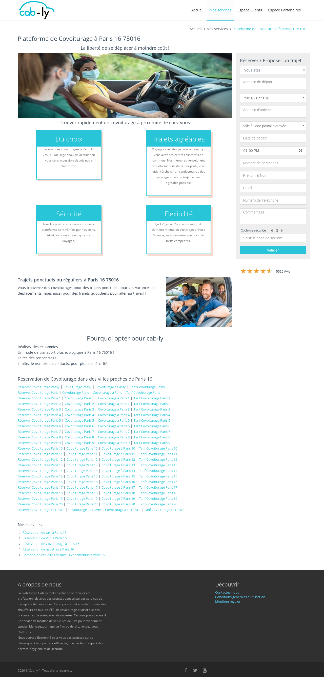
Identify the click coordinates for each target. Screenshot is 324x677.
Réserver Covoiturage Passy (38, 387)
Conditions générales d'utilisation (240, 597)
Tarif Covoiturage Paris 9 (152, 442)
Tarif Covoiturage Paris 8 (152, 437)
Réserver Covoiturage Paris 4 (39, 415)
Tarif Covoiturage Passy (147, 387)
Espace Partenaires (284, 9)
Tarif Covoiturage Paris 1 (152, 398)
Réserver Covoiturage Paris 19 (40, 498)
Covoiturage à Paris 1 (114, 398)
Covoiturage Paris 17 (82, 487)
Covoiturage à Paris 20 (118, 504)
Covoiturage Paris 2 (79, 403)
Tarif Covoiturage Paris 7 (152, 431)
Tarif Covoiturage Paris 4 (152, 415)
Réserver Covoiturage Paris (38, 392)
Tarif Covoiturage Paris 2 (152, 403)
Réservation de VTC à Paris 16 (45, 538)
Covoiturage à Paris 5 (114, 420)
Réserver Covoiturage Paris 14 (40, 470)
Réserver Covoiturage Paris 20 (40, 504)
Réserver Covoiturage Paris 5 (39, 420)
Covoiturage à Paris (107, 392)
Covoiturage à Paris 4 (114, 415)
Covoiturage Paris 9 (79, 442)
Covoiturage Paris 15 (82, 476)
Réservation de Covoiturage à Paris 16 (51, 543)
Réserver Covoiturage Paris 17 (40, 487)
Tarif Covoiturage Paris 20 (158, 504)
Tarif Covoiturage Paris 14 (158, 470)
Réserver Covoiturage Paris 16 (40, 481)
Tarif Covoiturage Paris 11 (158, 454)
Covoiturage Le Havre (84, 509)
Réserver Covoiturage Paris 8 (39, 437)
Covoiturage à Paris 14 (118, 470)
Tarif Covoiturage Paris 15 (158, 476)
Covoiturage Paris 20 (82, 504)
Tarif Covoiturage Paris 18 (158, 493)
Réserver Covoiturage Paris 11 (40, 454)
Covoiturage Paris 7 (79, 431)
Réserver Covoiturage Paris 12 (40, 459)
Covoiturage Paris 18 (82, 493)
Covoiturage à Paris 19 (118, 498)
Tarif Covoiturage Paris (143, 392)
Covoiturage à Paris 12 (118, 459)
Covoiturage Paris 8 (79, 437)
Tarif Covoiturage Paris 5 (152, 420)
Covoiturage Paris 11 (82, 454)
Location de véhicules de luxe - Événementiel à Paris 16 (64, 555)
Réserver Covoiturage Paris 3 (39, 409)
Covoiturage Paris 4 (79, 415)
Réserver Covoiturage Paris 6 (39, 426)
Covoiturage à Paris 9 (114, 442)
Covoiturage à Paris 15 (118, 476)
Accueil (197, 9)
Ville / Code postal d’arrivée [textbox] (264, 126)
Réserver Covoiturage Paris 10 (40, 448)
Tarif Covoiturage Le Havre (164, 509)
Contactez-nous (227, 592)
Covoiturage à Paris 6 (114, 426)
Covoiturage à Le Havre (122, 509)
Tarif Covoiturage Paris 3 (152, 409)
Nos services (220, 9)
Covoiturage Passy (77, 387)
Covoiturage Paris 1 (79, 398)
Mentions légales (227, 601)
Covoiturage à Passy (110, 387)
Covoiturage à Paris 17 (118, 487)
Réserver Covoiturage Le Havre (41, 509)
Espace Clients (249, 9)
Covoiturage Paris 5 (79, 420)
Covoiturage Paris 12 (82, 459)
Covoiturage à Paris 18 (118, 493)
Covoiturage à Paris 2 (114, 403)
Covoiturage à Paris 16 (118, 481)
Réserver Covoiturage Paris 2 (39, 403)
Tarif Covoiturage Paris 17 (158, 487)
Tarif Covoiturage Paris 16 (158, 481)
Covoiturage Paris (75, 392)
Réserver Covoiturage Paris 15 (40, 476)
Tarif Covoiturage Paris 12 (158, 459)
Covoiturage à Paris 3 (114, 409)
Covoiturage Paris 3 (79, 409)
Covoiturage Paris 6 (79, 426)
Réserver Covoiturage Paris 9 (39, 442)
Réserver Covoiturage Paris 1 (39, 398)
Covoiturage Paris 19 (82, 498)
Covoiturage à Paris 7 (114, 431)
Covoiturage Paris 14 (82, 470)
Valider (273, 250)
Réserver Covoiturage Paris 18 (40, 493)
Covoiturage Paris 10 (82, 448)
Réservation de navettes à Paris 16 (48, 549)
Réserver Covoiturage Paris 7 (39, 431)
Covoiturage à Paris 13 (118, 465)
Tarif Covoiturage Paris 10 (158, 448)
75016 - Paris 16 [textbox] (256, 98)
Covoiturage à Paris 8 (114, 437)
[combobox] (273, 98)
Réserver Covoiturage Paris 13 (40, 465)
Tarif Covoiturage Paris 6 (152, 426)
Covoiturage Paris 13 (82, 465)
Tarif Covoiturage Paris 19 (158, 498)
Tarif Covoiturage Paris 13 (158, 465)
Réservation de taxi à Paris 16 (44, 532)
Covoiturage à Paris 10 (118, 448)
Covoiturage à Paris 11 (118, 454)
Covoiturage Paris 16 (82, 481)
